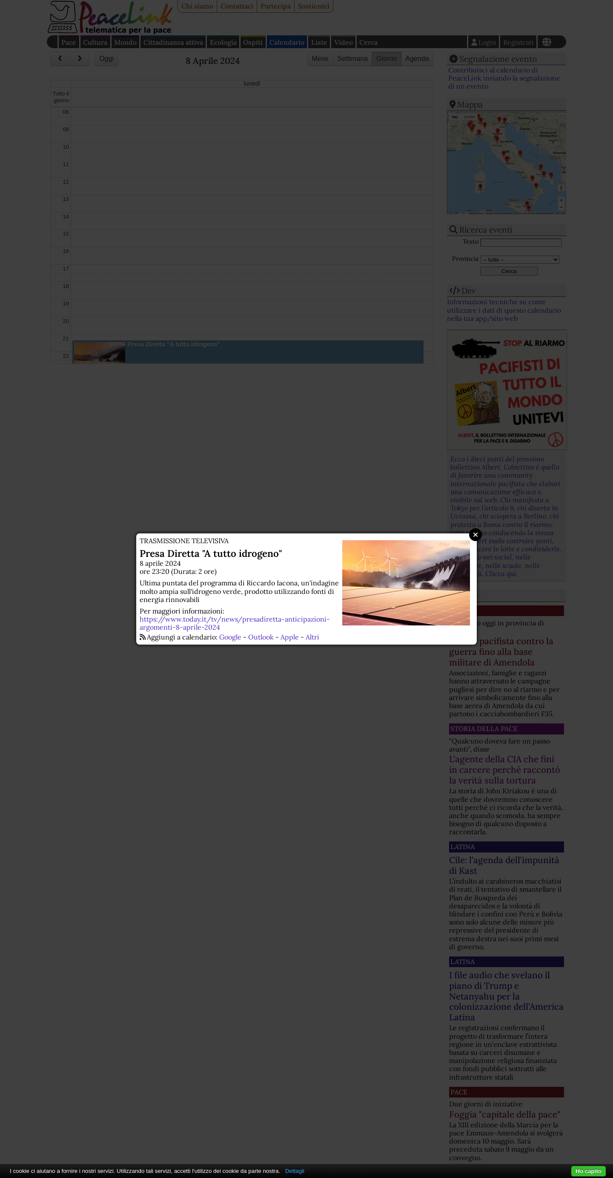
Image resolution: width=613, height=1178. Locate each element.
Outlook (261, 637)
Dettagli (294, 1171)
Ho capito (589, 1171)
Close (475, 534)
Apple (290, 637)
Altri (312, 637)
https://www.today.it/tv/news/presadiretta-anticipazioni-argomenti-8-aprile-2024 (235, 623)
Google (230, 637)
